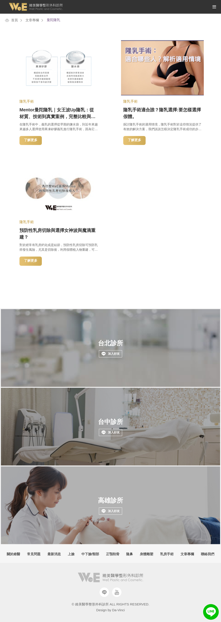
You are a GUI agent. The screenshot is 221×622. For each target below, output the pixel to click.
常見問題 (33, 554)
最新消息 (54, 554)
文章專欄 (32, 20)
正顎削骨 (112, 554)
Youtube (116, 592)
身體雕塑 (146, 554)
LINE (211, 612)
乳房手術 (167, 554)
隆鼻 (129, 554)
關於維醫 (13, 554)
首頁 (14, 20)
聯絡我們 (207, 554)
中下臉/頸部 (90, 554)
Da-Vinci (118, 610)
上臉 (71, 554)
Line (104, 592)
